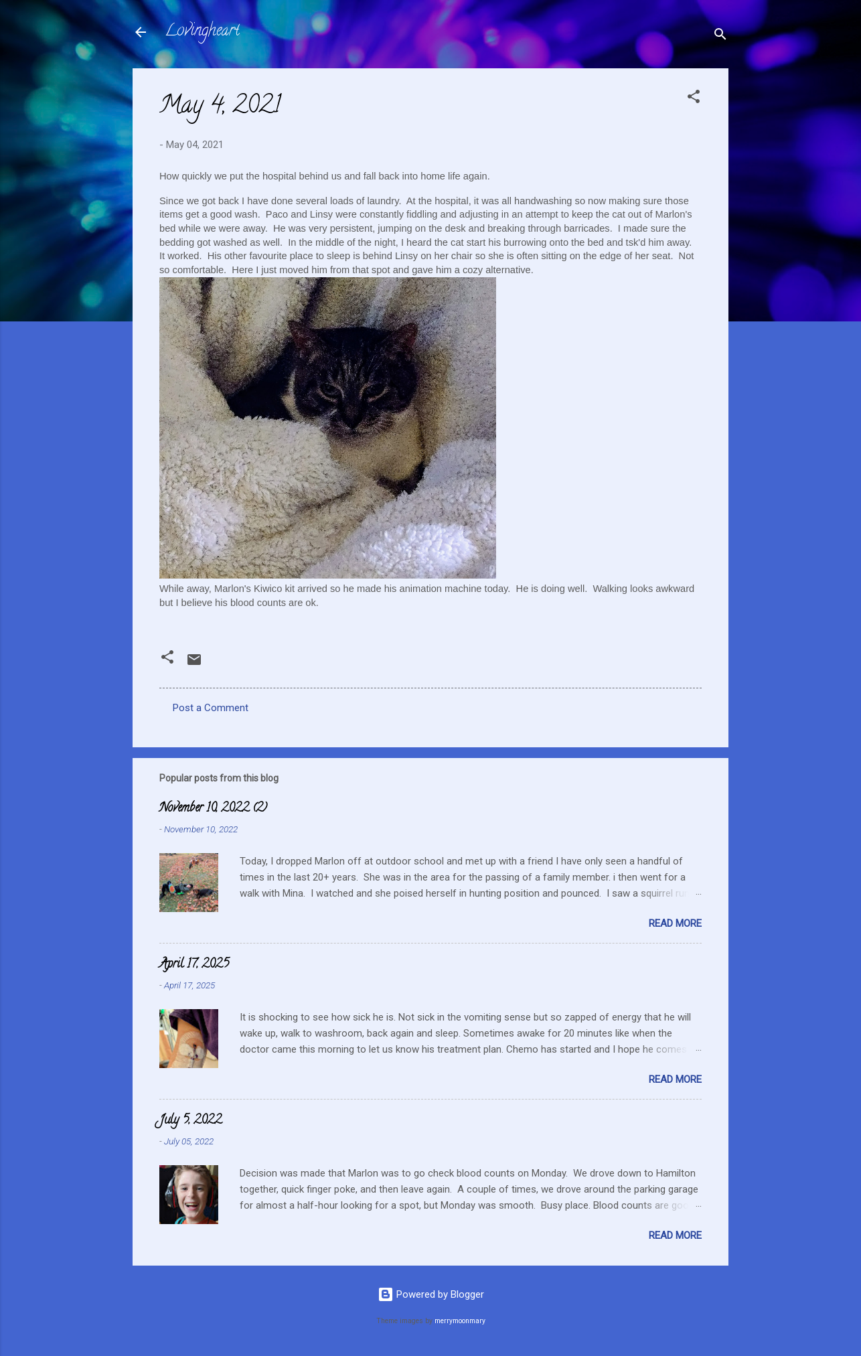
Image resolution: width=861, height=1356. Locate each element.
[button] (694, 98)
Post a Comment (210, 708)
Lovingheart (202, 31)
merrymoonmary (460, 1320)
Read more (675, 923)
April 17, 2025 (194, 965)
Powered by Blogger (431, 1294)
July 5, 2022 (190, 1121)
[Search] (720, 36)
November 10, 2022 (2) (213, 809)
